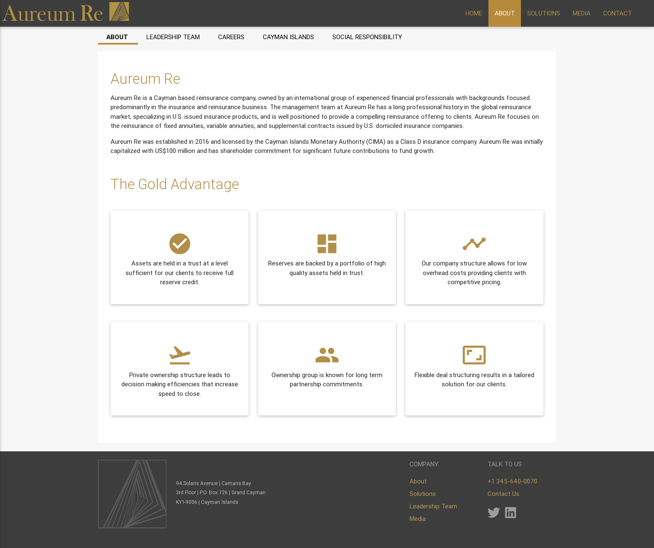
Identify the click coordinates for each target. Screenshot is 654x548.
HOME (473, 13)
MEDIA (582, 13)
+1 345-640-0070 (512, 481)
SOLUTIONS (543, 13)
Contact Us (503, 494)
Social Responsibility (367, 37)
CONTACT (617, 13)
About (117, 37)
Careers (231, 37)
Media (418, 519)
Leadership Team (173, 37)
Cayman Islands (288, 37)
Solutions (423, 494)
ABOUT (505, 13)
